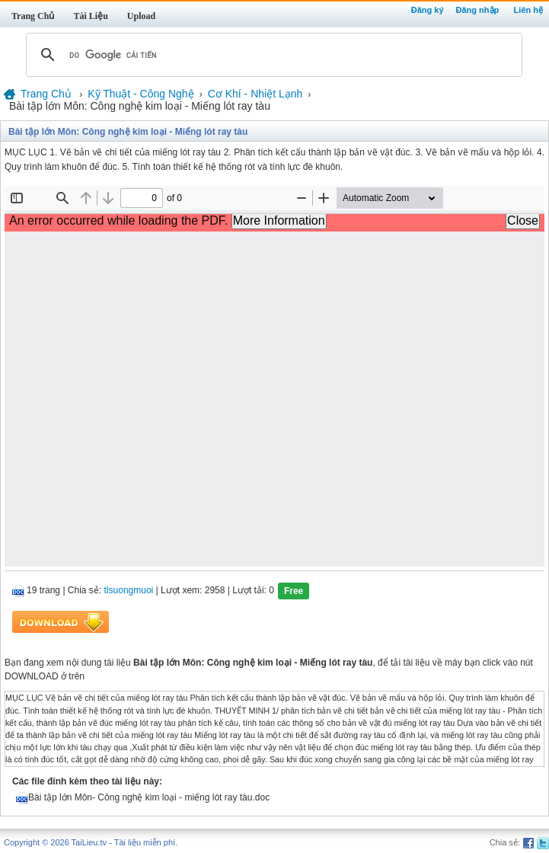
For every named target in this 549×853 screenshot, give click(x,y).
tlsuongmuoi (129, 591)
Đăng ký (427, 9)
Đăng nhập (478, 9)
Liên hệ (528, 9)
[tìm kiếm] (271, 55)
